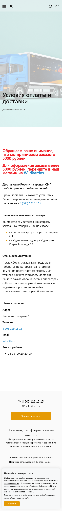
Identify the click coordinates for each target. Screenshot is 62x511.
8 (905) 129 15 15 (30, 203)
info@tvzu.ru (10, 341)
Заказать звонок (31, 416)
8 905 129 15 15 (12, 328)
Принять (11, 503)
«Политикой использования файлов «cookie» (29, 490)
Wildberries (34, 172)
